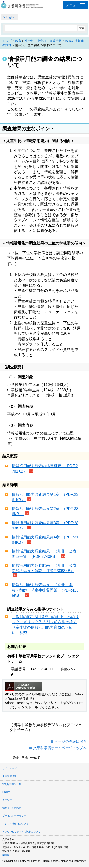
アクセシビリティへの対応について (21, 831)
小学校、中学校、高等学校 (43, 41)
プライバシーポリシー (14, 815)
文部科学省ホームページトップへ (60, 748)
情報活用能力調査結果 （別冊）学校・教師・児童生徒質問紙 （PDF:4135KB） (45, 590)
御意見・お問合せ (11, 808)
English (10, 17)
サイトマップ (9, 768)
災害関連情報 (9, 776)
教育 (18, 41)
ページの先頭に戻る (71, 741)
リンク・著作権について (15, 823)
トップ (7, 41)
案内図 (5, 855)
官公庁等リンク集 (11, 784)
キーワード (8, 800)
